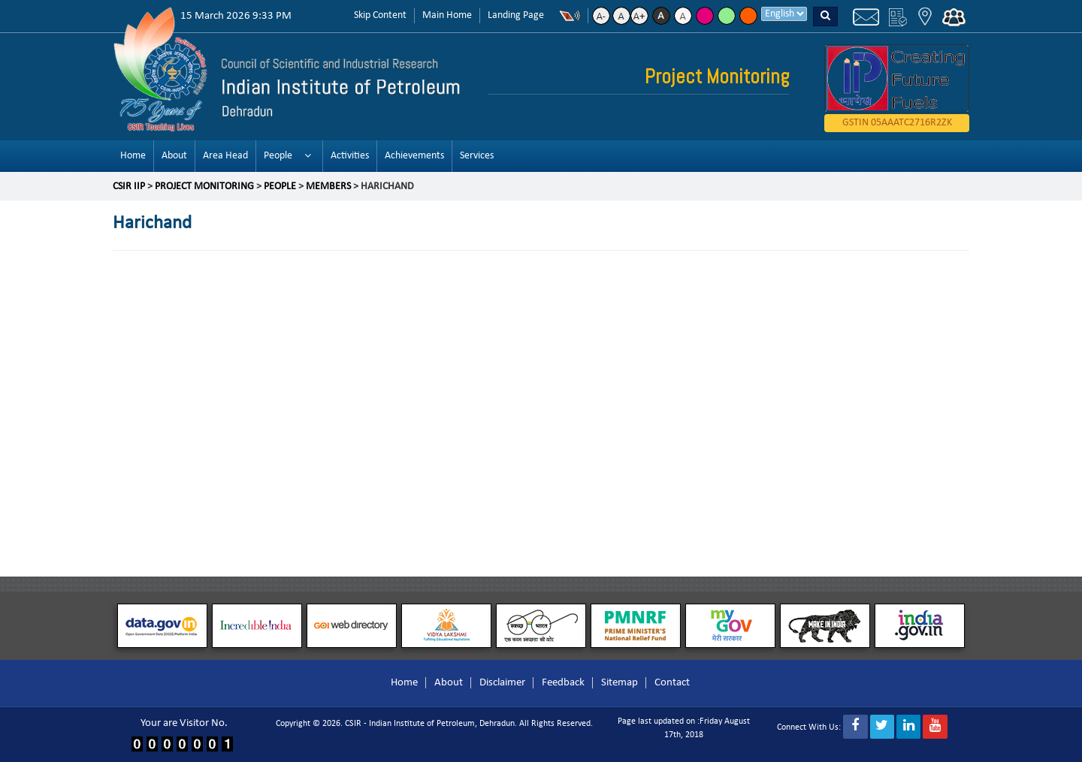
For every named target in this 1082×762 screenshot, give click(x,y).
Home (133, 155)
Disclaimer (502, 682)
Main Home (447, 15)
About (174, 155)
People (278, 155)
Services (477, 155)
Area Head (225, 155)
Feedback (563, 682)
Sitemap (619, 682)
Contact (672, 682)
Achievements (414, 155)
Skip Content (380, 15)
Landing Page (516, 15)
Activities (350, 155)
